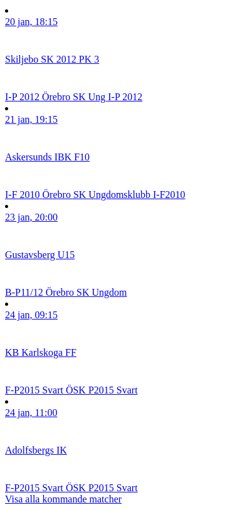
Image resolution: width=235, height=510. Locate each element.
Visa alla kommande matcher (63, 499)
